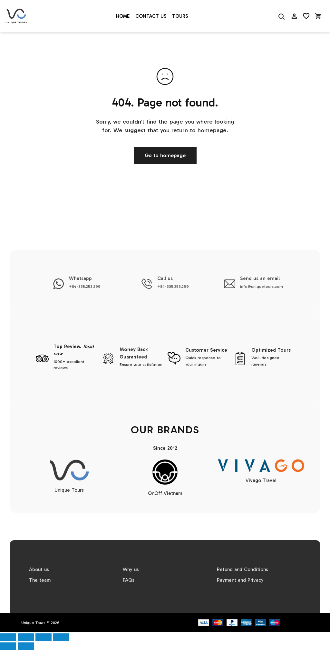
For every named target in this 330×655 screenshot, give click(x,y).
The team (40, 580)
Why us (131, 569)
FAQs (128, 580)
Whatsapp (80, 278)
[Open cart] (318, 16)
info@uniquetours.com (261, 286)
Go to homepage (165, 155)
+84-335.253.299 (85, 286)
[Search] (281, 16)
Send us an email (260, 278)
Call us (165, 278)
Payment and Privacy (240, 580)
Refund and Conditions (242, 569)
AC (294, 32)
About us (39, 569)
